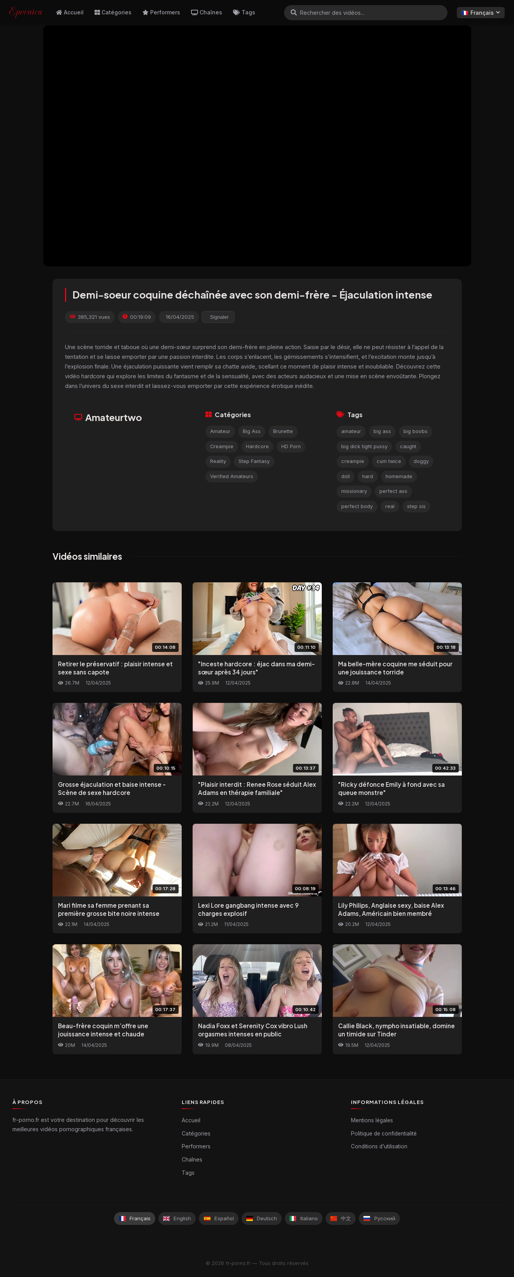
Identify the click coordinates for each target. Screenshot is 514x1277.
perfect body (357, 506)
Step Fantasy (254, 461)
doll (345, 476)
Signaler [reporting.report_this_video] (219, 317)
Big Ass (252, 431)
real (390, 506)
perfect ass (393, 491)
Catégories (113, 12)
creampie (352, 461)
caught (408, 446)
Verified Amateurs (231, 476)
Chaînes (206, 12)
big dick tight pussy (364, 446)
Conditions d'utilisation (379, 1146)
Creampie (221, 446)
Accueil (70, 12)
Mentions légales (372, 1120)
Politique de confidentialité (384, 1133)
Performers (161, 12)
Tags (244, 12)
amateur (351, 431)
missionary (354, 491)
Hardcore (257, 446)
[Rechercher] (294, 12)
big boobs (415, 431)
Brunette (283, 431)
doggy (421, 461)
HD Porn (291, 446)
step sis (416, 506)
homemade (399, 476)
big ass (382, 431)
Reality (218, 461)
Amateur (220, 431)
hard (367, 476)
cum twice (389, 461)
